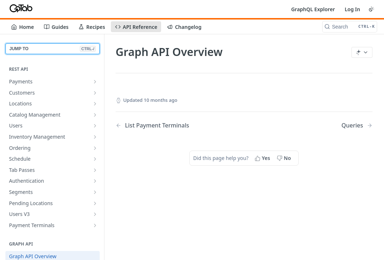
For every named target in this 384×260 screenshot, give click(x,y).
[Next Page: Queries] (356, 125)
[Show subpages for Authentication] (95, 181)
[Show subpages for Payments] (95, 81)
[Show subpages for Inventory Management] (95, 137)
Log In (352, 9)
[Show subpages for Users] (95, 126)
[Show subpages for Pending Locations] (95, 203)
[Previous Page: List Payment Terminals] (171, 125)
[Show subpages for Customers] (95, 93)
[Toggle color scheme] (371, 9)
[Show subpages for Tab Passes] (95, 170)
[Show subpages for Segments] (95, 192)
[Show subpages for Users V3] (95, 214)
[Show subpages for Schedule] (95, 159)
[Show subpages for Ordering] (95, 148)
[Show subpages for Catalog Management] (95, 115)
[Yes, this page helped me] (263, 158)
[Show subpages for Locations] (95, 104)
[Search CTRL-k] (350, 26)
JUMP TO (52, 49)
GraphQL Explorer (313, 9)
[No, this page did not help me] (284, 158)
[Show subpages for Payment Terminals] (95, 225)
